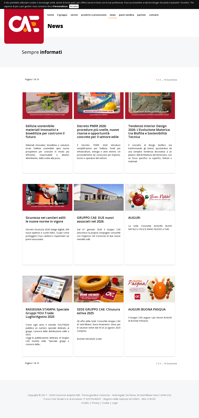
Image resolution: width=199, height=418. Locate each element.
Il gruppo (62, 14)
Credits (85, 402)
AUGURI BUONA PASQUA (147, 309)
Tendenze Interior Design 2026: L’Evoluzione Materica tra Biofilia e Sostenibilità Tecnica (149, 131)
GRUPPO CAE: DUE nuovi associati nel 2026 (95, 219)
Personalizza (60, 6)
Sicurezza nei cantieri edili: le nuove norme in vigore (46, 219)
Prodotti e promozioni (93, 14)
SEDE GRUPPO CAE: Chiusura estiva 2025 (98, 311)
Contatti (154, 14)
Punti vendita (126, 14)
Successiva (172, 79)
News (113, 14)
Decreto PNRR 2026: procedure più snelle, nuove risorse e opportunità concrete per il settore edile (98, 131)
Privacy (96, 402)
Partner (141, 14)
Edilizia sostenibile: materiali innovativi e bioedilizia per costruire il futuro (45, 131)
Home (50, 14)
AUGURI (134, 218)
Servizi (74, 14)
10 (165, 79)
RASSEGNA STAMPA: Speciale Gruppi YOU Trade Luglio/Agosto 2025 (47, 313)
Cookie (105, 402)
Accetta (74, 6)
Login (115, 402)
